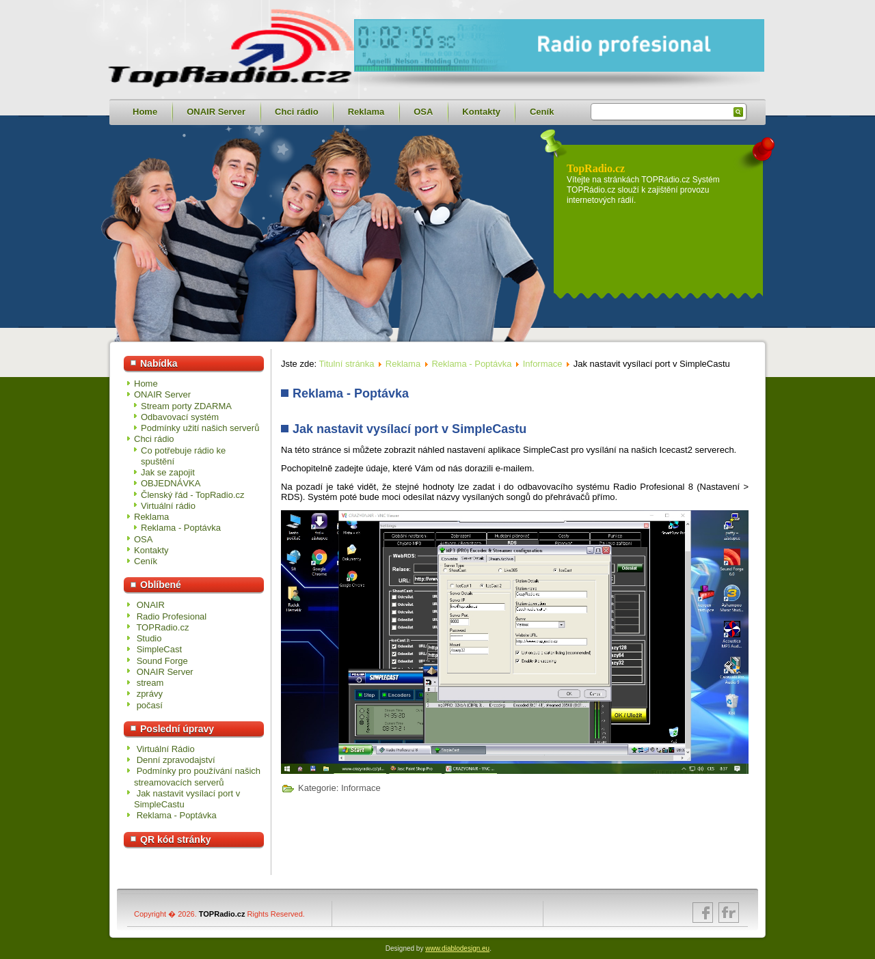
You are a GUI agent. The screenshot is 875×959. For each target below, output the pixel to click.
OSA (423, 112)
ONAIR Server (216, 112)
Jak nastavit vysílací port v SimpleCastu (409, 429)
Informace (543, 364)
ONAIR (151, 605)
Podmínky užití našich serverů (200, 428)
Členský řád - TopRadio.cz (193, 495)
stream (150, 683)
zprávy (150, 694)
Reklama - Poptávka (181, 528)
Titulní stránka (346, 364)
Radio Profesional (172, 616)
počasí (150, 705)
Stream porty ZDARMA (186, 406)
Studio (149, 638)
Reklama (366, 112)
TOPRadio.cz (162, 627)
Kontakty (481, 112)
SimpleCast (159, 649)
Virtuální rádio (168, 506)
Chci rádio (297, 112)
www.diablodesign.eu (457, 948)
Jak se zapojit (168, 472)
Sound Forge (162, 661)
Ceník (542, 112)
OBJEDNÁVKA (170, 483)
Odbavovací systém (180, 417)
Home (145, 112)
